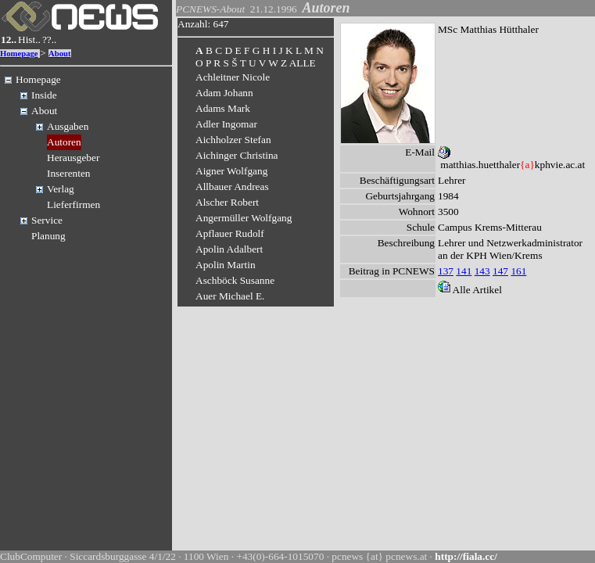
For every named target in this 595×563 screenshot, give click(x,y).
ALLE (302, 63)
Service (47, 220)
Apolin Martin (225, 265)
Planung (48, 236)
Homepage (19, 53)
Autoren (64, 142)
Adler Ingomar (226, 124)
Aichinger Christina (236, 155)
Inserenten (69, 173)
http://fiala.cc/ (466, 556)
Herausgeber (73, 157)
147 (500, 271)
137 (445, 271)
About (59, 53)
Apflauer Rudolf (229, 233)
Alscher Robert (227, 202)
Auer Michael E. (229, 296)
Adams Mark (222, 108)
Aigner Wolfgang (231, 171)
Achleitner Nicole (232, 77)
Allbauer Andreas (232, 186)
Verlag (60, 189)
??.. (49, 39)
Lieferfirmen (73, 204)
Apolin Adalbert (229, 249)
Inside (44, 95)
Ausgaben (67, 126)
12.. (8, 39)
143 (482, 271)
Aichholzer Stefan (233, 139)
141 (463, 271)
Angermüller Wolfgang (243, 218)
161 (518, 271)
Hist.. (29, 39)
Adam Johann (224, 93)
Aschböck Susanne (234, 280)
